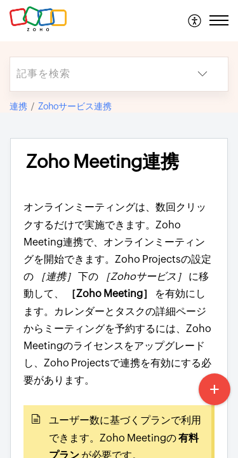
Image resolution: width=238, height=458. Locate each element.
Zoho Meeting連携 (102, 161)
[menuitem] (195, 20)
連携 (18, 106)
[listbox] (202, 74)
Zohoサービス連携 (75, 106)
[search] (93, 74)
